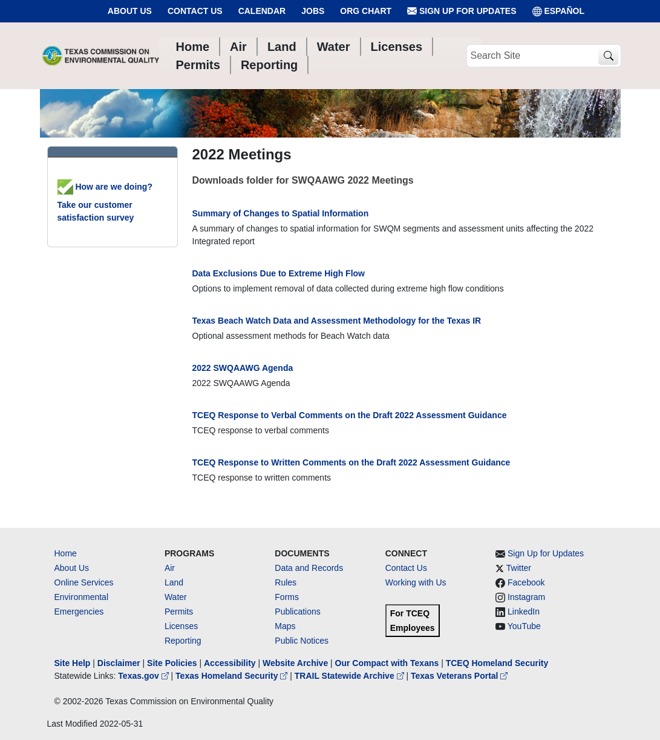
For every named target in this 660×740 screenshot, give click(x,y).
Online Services (84, 582)
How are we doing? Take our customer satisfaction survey (104, 202)
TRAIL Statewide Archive (351, 676)
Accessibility (231, 663)
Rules (285, 582)
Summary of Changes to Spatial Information (280, 213)
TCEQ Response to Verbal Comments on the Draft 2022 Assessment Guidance (349, 415)
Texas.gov (144, 676)
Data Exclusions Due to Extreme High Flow (278, 273)
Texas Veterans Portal (459, 676)
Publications (298, 611)
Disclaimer (118, 663)
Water (176, 597)
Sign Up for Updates (461, 11)
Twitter (518, 568)
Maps (285, 626)
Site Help (72, 663)
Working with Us (415, 582)
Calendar (262, 11)
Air (170, 568)
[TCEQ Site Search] (608, 56)
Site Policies (172, 663)
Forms (287, 597)
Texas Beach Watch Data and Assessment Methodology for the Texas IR (337, 320)
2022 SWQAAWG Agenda (242, 368)
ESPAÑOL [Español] (558, 11)
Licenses (181, 626)
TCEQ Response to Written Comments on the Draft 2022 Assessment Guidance (351, 462)
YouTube (524, 626)
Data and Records (309, 568)
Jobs (312, 11)
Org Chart (365, 11)
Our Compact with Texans (387, 663)
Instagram (526, 597)
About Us (130, 11)
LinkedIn (524, 611)
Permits (179, 611)
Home (65, 553)
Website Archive (295, 663)
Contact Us (195, 11)
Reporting (183, 640)
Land (174, 582)
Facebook (526, 582)
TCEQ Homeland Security (497, 663)
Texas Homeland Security (232, 676)
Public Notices (301, 640)
